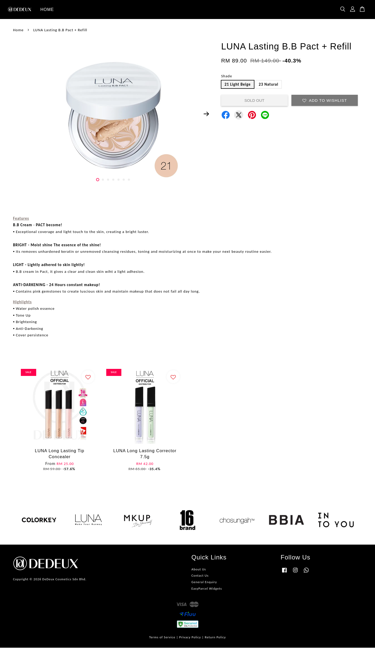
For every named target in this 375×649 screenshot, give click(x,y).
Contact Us (200, 577)
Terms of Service (162, 638)
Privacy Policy (190, 638)
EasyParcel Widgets (206, 590)
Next (206, 115)
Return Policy (215, 638)
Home (18, 31)
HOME (47, 10)
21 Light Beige (237, 85)
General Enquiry (204, 583)
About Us (198, 570)
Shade (226, 77)
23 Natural (268, 85)
